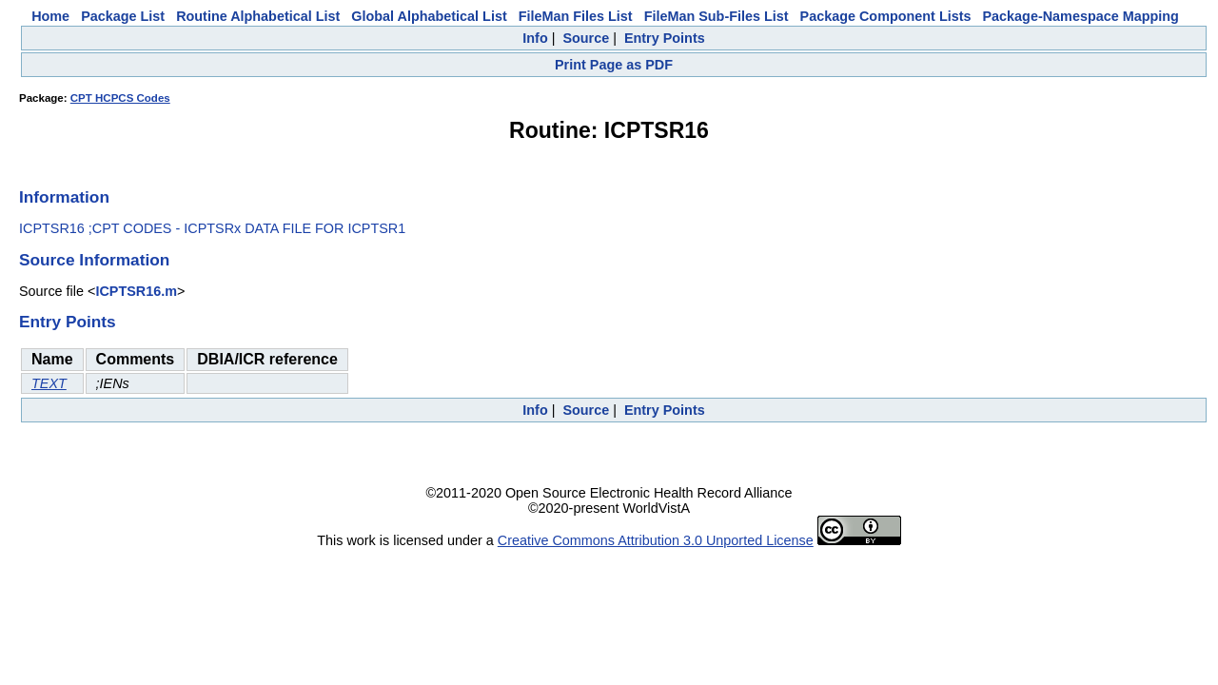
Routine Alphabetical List (258, 16)
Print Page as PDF (614, 64)
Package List (123, 16)
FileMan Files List (576, 16)
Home (50, 16)
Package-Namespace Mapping (1081, 16)
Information (64, 196)
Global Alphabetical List (428, 16)
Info (534, 38)
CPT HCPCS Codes (120, 98)
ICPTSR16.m (136, 291)
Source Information (94, 259)
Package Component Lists (886, 16)
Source (585, 38)
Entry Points (664, 38)
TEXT (49, 383)
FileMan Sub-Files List (716, 16)
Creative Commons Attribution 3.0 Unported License (656, 540)
